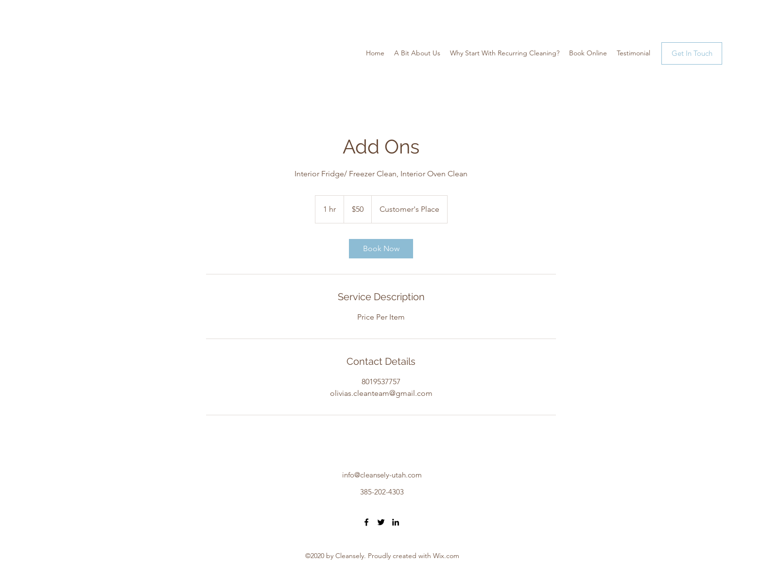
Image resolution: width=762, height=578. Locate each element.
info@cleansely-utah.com (382, 474)
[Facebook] (366, 522)
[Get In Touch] (691, 53)
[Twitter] (381, 522)
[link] (381, 248)
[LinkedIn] (395, 522)
